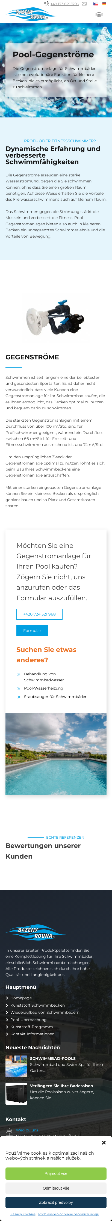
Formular (32, 630)
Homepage (21, 997)
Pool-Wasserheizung (43, 688)
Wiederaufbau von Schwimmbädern (44, 1012)
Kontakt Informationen (32, 1033)
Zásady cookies (23, 1214)
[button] (104, 1142)
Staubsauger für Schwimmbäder (55, 696)
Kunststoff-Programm (31, 1026)
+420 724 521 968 (39, 614)
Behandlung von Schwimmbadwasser (44, 677)
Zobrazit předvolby (56, 1202)
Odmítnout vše (56, 1188)
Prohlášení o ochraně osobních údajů (68, 1214)
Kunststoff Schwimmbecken (37, 1005)
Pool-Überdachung (28, 1019)
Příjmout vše (56, 1173)
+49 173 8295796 (65, 4)
